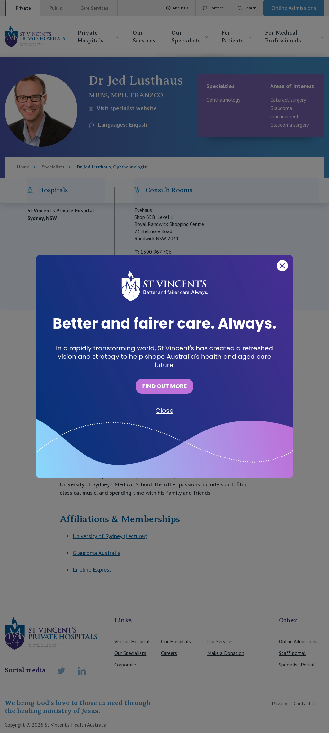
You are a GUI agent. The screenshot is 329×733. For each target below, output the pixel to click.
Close (164, 410)
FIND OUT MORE (164, 386)
